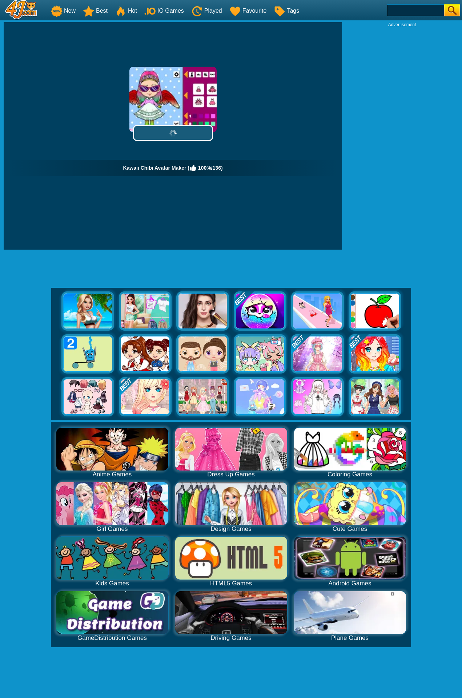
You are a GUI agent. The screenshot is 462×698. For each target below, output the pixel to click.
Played (206, 11)
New (63, 11)
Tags (286, 11)
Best (95, 11)
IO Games (164, 11)
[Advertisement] (402, 137)
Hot (126, 11)
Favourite (248, 11)
